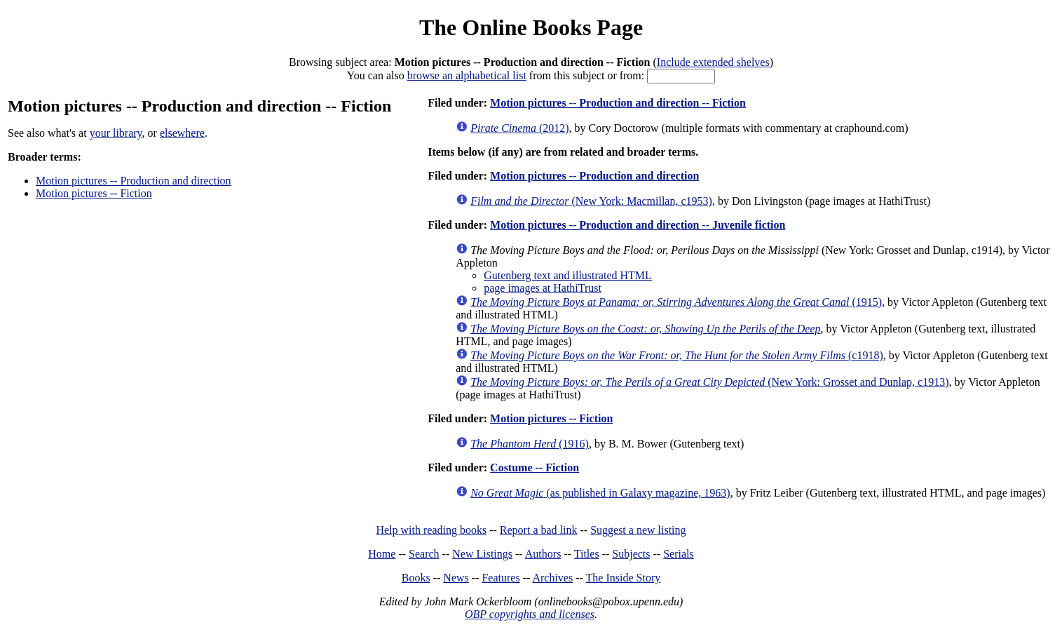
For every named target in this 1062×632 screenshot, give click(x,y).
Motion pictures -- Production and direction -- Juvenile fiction (637, 225)
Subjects (631, 554)
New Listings (482, 554)
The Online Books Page (531, 27)
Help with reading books (431, 530)
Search (424, 554)
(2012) (519, 128)
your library (116, 133)
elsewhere (182, 133)
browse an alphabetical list (466, 75)
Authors (543, 554)
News (455, 578)
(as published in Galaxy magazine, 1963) (600, 493)
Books (416, 578)
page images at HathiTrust (542, 288)
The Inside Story (623, 578)
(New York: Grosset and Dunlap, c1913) (709, 382)
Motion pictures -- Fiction (94, 193)
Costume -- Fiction (534, 467)
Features (500, 578)
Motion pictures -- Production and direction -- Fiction (618, 103)
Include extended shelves (713, 62)
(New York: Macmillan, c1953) (591, 201)
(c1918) (676, 355)
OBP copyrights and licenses (529, 614)
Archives (552, 578)
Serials (678, 554)
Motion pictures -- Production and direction (133, 181)
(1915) (676, 302)
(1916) (529, 444)
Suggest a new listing (638, 530)
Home (381, 554)
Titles (586, 554)
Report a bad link (539, 530)
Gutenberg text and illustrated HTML (568, 275)
